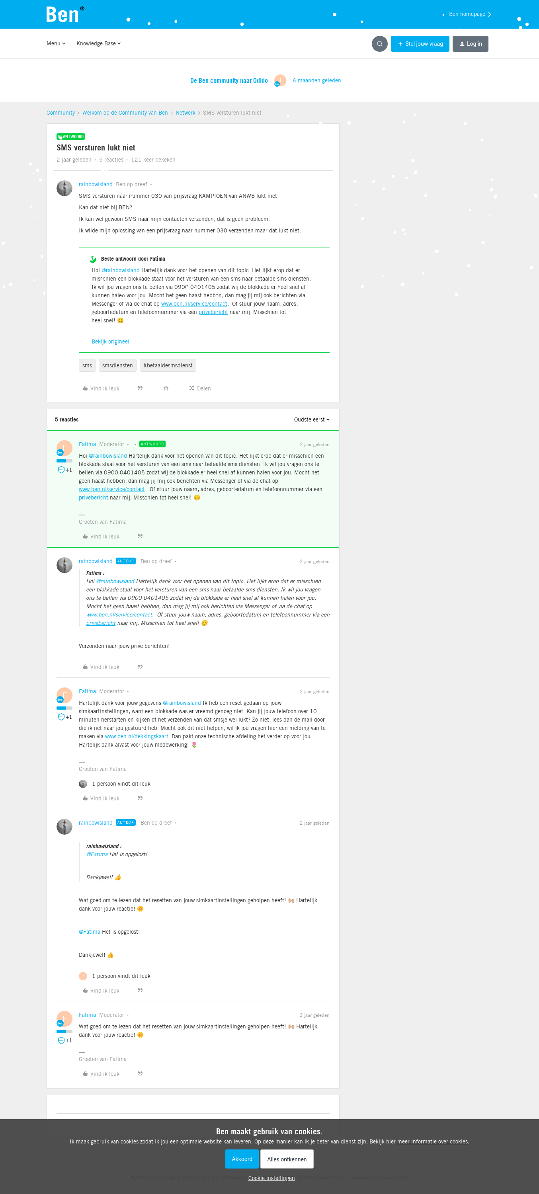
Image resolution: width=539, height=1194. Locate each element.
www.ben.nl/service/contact (194, 303)
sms (87, 365)
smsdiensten (117, 365)
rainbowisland (96, 184)
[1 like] (114, 784)
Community (61, 112)
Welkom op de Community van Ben (125, 112)
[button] (420, 44)
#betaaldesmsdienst (168, 365)
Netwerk (185, 112)
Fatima (87, 444)
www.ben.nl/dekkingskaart (136, 736)
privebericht (213, 312)
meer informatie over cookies (432, 1141)
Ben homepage (470, 14)
